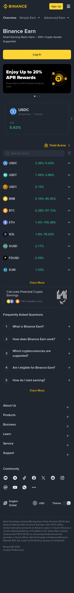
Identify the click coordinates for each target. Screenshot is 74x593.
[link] (57, 110)
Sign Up (56, 6)
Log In (37, 54)
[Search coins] (36, 118)
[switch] (67, 458)
